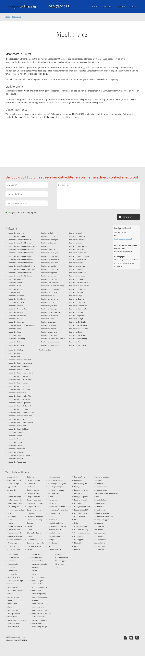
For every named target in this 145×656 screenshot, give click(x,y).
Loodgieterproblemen (82, 506)
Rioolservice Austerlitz (15, 282)
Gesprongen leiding (55, 480)
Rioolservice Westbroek (15, 452)
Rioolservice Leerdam (48, 322)
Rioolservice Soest (75, 332)
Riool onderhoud (100, 539)
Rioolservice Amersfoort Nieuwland (20, 259)
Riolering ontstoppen (101, 520)
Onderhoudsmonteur (82, 533)
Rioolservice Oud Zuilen (77, 302)
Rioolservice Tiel (74, 342)
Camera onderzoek (14, 533)
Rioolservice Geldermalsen (50, 259)
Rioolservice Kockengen (49, 309)
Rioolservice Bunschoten (16, 322)
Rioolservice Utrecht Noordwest (18, 389)
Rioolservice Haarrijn (48, 266)
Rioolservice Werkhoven (16, 449)
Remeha (97, 497)
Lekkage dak (78, 493)
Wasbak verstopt (38, 623)
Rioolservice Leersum (48, 325)
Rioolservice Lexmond (49, 332)
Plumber (77, 549)
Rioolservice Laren (47, 319)
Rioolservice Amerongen (16, 233)
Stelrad (10, 607)
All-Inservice (11, 490)
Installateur (52, 520)
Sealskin (10, 594)
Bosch (9, 520)
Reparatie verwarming (102, 513)
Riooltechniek (12, 571)
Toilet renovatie (13, 627)
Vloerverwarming (38, 607)
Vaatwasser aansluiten (40, 564)
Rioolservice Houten (48, 296)
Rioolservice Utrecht (14, 356)
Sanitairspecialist (13, 587)
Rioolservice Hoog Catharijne (51, 289)
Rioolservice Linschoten (49, 335)
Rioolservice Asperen (15, 279)
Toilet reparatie (37, 554)
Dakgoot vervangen (34, 510)
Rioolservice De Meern (15, 345)
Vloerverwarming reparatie (41, 613)
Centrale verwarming (15, 536)
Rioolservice (16, 17)
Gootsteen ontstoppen (56, 490)
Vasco (34, 574)
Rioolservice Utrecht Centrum (18, 366)
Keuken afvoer (79, 477)
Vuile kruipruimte (38, 617)
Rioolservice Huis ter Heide (50, 299)
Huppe (50, 516)
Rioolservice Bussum (14, 332)
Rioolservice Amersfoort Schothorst (20, 263)
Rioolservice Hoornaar (49, 292)
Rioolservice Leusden (48, 329)
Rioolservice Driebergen (49, 240)
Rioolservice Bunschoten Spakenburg (21, 325)
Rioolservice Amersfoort (16, 236)
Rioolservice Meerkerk (77, 266)
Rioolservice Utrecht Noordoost (18, 386)
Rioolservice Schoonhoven (78, 329)
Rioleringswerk (99, 523)
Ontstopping (79, 539)
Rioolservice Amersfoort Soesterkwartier (22, 269)
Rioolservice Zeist (45, 350)
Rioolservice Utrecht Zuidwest (18, 429)
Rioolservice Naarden (76, 279)
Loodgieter (78, 503)
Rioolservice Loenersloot (50, 342)
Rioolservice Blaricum (15, 306)
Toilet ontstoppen (13, 623)
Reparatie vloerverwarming (103, 516)
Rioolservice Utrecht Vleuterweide (19, 416)
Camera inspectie (13, 530)
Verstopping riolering (39, 577)
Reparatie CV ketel (100, 500)
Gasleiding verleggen (34, 546)
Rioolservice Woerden (15, 458)
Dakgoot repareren (34, 500)
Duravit (29, 530)
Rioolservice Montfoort (77, 273)
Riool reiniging (99, 549)
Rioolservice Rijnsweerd (77, 315)
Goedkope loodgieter (56, 487)
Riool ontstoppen (100, 546)
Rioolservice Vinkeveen (15, 439)
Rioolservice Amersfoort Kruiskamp (20, 253)
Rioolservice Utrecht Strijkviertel (19, 406)
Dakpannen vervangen (35, 520)
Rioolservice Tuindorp (15, 350)
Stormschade (12, 617)
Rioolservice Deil (47, 233)
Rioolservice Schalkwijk (77, 322)
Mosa (76, 520)
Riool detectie (99, 526)
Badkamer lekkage (14, 497)
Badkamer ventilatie (14, 503)
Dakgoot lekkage (33, 490)
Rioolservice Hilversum (49, 279)
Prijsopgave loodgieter (102, 477)
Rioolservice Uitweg (14, 353)
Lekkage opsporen (81, 497)
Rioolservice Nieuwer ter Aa (79, 286)
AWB (9, 493)
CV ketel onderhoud (14, 539)
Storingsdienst (12, 610)
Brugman (10, 523)
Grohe (50, 497)
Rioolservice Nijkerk (76, 292)
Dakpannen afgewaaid (35, 516)
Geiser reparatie (54, 477)
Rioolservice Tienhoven (77, 345)
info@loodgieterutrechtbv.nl (124, 239)
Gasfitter (30, 536)
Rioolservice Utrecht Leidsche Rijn (19, 379)
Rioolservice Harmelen (49, 276)
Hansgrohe (52, 503)
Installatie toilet (54, 533)
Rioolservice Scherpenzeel (78, 325)
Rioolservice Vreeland (15, 445)
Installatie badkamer (55, 523)
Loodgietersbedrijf (81, 510)
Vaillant (34, 571)
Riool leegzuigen (100, 533)
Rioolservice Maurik (76, 263)
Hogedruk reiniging (55, 513)
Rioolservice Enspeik (48, 249)
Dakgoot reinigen (33, 493)
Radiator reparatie (100, 487)
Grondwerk (52, 500)
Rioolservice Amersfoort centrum (19, 240)
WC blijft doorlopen (62, 557)
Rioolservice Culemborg (16, 338)
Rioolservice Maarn (76, 243)
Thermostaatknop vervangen (18, 620)
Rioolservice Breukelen (15, 312)
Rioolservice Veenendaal (16, 432)
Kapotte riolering (54, 549)
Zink (56, 567)
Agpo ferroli (11, 487)
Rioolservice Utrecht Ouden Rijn (19, 396)
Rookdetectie (12, 574)
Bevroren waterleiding (15, 510)
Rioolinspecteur (13, 557)
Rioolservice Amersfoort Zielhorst (19, 276)
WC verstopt (59, 564)
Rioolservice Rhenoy (76, 312)
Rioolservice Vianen (14, 436)
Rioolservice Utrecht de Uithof (18, 370)
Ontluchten (78, 536)
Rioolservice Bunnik (14, 319)
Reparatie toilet (99, 510)
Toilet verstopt (37, 557)
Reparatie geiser (99, 503)
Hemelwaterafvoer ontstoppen (59, 506)
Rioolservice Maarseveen (78, 253)
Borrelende (11, 516)
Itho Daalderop (53, 543)
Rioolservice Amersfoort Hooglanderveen (22, 246)
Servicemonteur (13, 597)
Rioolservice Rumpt (76, 319)
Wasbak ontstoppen (39, 620)
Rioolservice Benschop (15, 296)
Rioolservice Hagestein (49, 273)
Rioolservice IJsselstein (49, 306)
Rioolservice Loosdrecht (49, 345)
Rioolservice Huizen (48, 302)
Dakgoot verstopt (33, 506)
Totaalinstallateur (38, 561)
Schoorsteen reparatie (15, 590)
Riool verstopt (12, 554)
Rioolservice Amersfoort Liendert (19, 256)
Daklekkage (31, 513)
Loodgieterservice (80, 513)
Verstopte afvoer (38, 584)
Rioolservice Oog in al (77, 299)
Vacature (35, 567)
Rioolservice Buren (14, 329)
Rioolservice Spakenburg (78, 338)
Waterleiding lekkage (39, 627)
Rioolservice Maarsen (76, 249)
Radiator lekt (98, 483)
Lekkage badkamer (81, 490)
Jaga (49, 546)
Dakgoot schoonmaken (35, 503)
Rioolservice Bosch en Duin (17, 309)
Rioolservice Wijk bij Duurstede (18, 455)
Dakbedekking (32, 483)
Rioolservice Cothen (14, 335)
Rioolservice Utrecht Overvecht (18, 399)
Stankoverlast (12, 604)
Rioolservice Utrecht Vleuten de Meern (21, 412)
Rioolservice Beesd (14, 292)
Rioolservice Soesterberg (78, 335)
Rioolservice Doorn (48, 236)
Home (8, 17)
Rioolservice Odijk (75, 296)
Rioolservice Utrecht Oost (16, 393)
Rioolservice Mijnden (76, 269)
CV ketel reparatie (13, 543)
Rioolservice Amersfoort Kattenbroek (20, 249)
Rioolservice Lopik (75, 233)
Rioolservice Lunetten (77, 240)
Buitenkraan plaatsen (15, 526)
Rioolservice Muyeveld (77, 276)
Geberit (29, 549)
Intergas (51, 539)
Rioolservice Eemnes (48, 243)
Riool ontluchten (100, 543)
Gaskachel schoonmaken (36, 543)
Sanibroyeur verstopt (15, 580)
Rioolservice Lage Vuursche (51, 312)
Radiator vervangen (101, 490)
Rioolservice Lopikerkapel (78, 236)
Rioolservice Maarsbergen (78, 246)
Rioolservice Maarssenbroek (79, 256)
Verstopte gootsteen (39, 587)
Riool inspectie (99, 530)
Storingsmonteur (13, 613)
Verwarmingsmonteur (40, 597)
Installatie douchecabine (57, 526)
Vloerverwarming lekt (39, 610)
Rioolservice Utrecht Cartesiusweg (19, 363)
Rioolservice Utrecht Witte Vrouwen (20, 422)
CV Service (30, 477)
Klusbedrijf (78, 480)
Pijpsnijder (78, 543)
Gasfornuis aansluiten (35, 539)
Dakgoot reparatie (33, 497)
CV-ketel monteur (33, 480)
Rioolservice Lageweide (49, 315)
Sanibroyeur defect (14, 577)
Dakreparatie (31, 523)
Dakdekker (31, 487)
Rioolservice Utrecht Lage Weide (19, 376)
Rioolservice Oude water (78, 306)
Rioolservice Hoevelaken (50, 282)
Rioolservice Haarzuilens (49, 269)
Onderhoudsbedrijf (81, 530)
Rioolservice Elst (47, 246)
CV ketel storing (13, 546)
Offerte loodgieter (80, 526)
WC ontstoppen (60, 561)
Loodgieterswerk (80, 516)
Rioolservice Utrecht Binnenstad (19, 360)
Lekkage (77, 487)
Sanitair (10, 584)
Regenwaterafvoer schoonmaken (106, 493)
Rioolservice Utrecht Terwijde (18, 409)
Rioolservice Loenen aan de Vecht (53, 338)
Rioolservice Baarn (14, 286)
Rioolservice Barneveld (15, 289)
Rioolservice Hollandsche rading (52, 286)
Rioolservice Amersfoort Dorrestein (20, 243)
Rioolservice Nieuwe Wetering (79, 282)
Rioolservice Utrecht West (16, 419)
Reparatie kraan (99, 506)
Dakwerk (30, 526)
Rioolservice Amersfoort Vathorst (19, 273)
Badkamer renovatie (14, 500)
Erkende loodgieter (34, 533)
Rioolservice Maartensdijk (78, 259)
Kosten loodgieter (80, 483)
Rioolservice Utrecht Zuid (16, 426)
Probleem (97, 480)
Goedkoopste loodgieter (57, 483)
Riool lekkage (98, 536)
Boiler (9, 513)
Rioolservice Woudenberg (16, 462)
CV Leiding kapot (13, 549)
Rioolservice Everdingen (49, 253)
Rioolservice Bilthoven (15, 302)
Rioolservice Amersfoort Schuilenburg (21, 266)
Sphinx (10, 600)
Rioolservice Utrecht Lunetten (18, 383)
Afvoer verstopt (13, 483)
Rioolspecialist (12, 564)
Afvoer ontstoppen (14, 480)
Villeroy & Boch (37, 604)
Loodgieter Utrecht (21, 6)
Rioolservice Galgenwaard (50, 256)
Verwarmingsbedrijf (39, 594)
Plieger (76, 546)
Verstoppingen (37, 580)
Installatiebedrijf (54, 536)
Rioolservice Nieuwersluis (78, 289)
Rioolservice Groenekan (49, 263)
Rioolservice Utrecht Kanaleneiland (20, 373)
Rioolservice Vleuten (14, 442)
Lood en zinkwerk (80, 500)
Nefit (76, 523)
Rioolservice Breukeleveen (17, 315)
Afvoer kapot (12, 477)
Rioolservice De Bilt (14, 342)
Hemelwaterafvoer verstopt (58, 510)
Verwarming (36, 590)
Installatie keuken (54, 530)
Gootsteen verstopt (55, 493)
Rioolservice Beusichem (16, 299)
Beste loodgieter (13, 506)
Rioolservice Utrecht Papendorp (19, 403)
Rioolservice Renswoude (78, 309)
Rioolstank (11, 567)
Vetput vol (36, 600)
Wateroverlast (60, 554)
